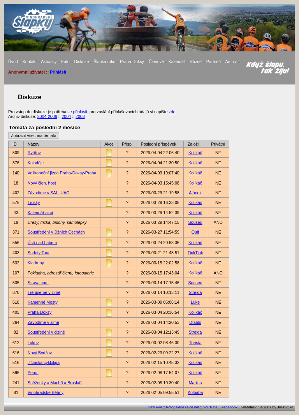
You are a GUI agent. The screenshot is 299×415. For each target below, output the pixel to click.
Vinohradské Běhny (45, 392)
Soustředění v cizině (46, 332)
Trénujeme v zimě (44, 292)
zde (172, 111)
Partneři (213, 61)
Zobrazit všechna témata (33, 135)
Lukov (33, 342)
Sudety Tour (39, 252)
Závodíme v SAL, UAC (48, 192)
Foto (65, 61)
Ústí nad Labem (42, 242)
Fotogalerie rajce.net (182, 407)
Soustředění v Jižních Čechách (56, 232)
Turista (195, 342)
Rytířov (34, 152)
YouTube (210, 407)
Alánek (195, 192)
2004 (66, 116)
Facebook (229, 407)
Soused (195, 222)
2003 (80, 116)
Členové (156, 61)
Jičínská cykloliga (44, 362)
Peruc (33, 372)
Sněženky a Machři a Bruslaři (55, 382)
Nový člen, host (42, 183)
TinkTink (195, 252)
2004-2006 (47, 116)
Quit (195, 232)
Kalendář (177, 61)
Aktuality (48, 61)
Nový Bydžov (40, 352)
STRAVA (155, 407)
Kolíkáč (195, 152)
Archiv (231, 61)
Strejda (195, 292)
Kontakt (30, 61)
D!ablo (195, 322)
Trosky (34, 202)
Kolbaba (195, 392)
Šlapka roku (104, 61)
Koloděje (36, 162)
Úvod (13, 61)
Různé (196, 61)
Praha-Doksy (132, 61)
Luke (195, 302)
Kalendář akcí (40, 212)
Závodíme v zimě (43, 322)
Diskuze (81, 61)
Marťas (195, 382)
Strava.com (38, 282)
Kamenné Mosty (43, 302)
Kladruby (36, 262)
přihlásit (80, 111)
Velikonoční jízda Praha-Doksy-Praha (62, 173)
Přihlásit (58, 72)
